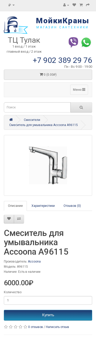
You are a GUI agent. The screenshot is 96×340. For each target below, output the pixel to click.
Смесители (32, 120)
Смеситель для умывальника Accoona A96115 (43, 125)
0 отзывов (35, 327)
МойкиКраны (62, 20)
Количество (13, 292)
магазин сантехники (62, 27)
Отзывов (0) (72, 206)
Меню (79, 90)
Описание (15, 206)
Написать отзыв (57, 327)
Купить (48, 315)
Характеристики (43, 206)
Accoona (34, 261)
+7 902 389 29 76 (62, 60)
